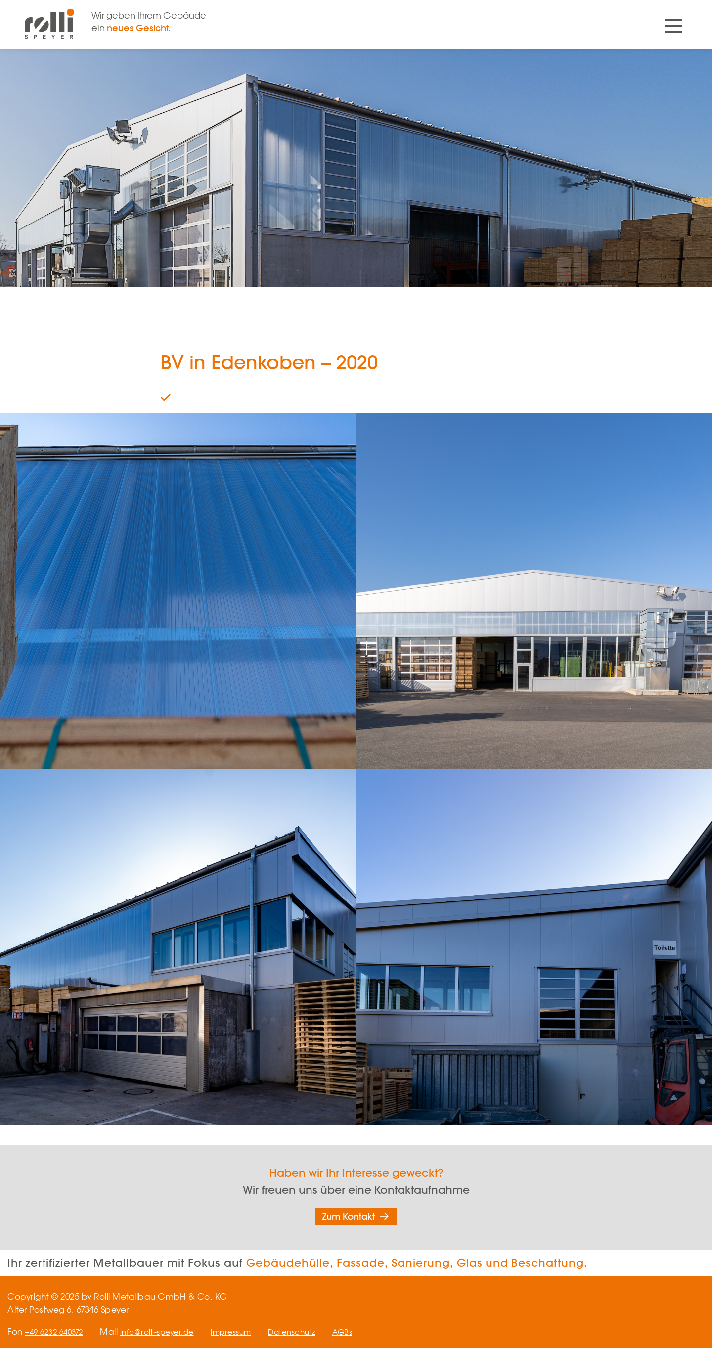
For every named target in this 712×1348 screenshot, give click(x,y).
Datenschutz (313, 1331)
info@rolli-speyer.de (167, 1331)
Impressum (246, 1331)
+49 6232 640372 (57, 1331)
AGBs (367, 1331)
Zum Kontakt (348, 1216)
